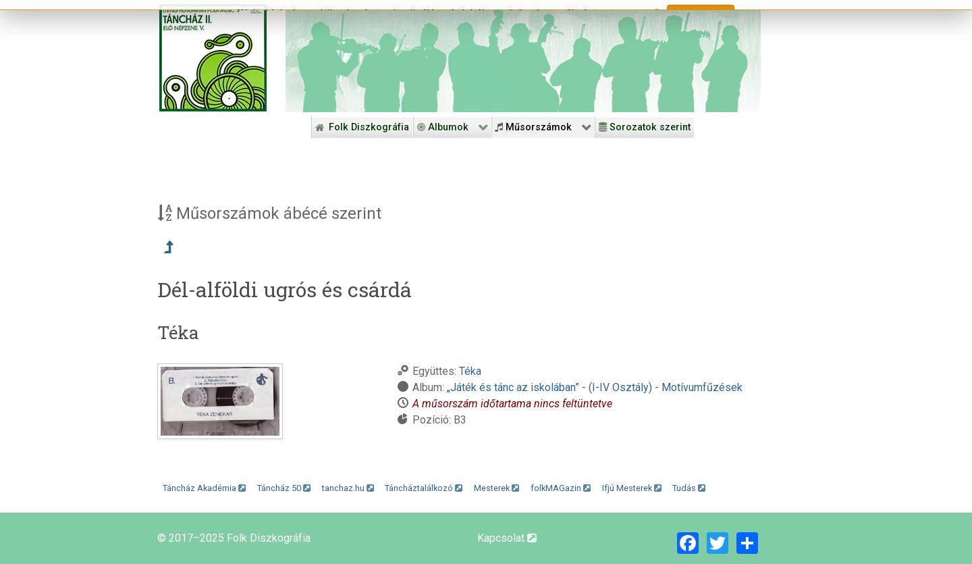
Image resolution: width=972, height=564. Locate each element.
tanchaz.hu (348, 488)
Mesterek (496, 488)
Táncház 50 (283, 488)
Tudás (688, 488)
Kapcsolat (507, 538)
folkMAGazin (561, 488)
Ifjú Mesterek (632, 488)
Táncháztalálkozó (423, 488)
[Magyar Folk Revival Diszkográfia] (213, 57)
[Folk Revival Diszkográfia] (523, 58)
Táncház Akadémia (204, 488)
